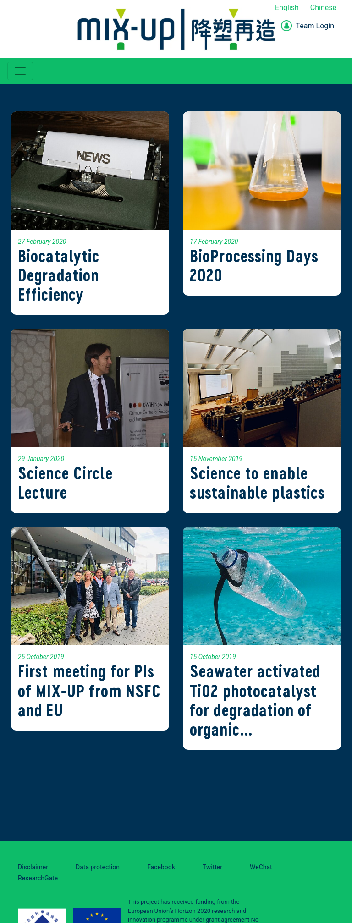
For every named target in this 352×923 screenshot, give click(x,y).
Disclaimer (33, 867)
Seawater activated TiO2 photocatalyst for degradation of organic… (255, 700)
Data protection (98, 867)
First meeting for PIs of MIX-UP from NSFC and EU (89, 690)
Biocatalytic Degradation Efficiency (58, 275)
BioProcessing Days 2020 (254, 265)
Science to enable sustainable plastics (257, 482)
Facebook (161, 867)
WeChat (261, 867)
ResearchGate (38, 878)
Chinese (323, 7)
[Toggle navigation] (20, 71)
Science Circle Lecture (65, 482)
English (287, 7)
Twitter (212, 867)
